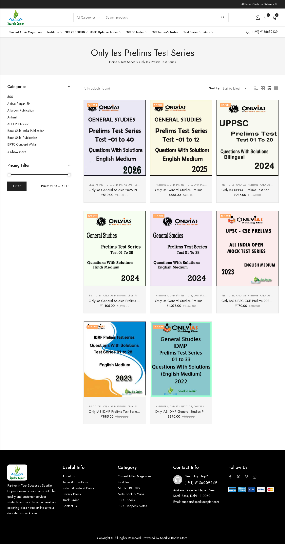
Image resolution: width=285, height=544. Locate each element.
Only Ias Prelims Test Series (130, 185)
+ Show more (16, 152)
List (256, 88)
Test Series (128, 62)
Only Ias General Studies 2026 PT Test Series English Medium (133, 189)
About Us (69, 476)
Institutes (161, 185)
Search (223, 17)
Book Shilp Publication (22, 137)
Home (113, 62)
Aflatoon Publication (20, 110)
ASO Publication (18, 124)
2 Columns (263, 88)
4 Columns (276, 88)
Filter (17, 186)
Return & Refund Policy (78, 488)
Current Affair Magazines (134, 476)
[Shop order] (234, 88)
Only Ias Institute (100, 185)
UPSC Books (126, 500)
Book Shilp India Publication (25, 131)
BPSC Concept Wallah (22, 144)
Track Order (71, 500)
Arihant (12, 117)
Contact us (70, 506)
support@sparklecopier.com (200, 502)
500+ (11, 97)
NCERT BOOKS (129, 488)
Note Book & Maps (131, 494)
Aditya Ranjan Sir (18, 103)
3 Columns (269, 88)
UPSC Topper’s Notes (132, 506)
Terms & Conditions (75, 482)
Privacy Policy (72, 494)
